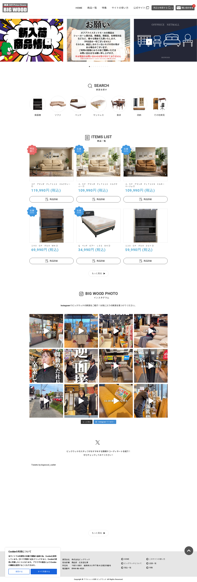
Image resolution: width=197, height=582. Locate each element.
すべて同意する (44, 572)
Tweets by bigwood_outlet (43, 465)
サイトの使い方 (120, 7)
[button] (48, 42)
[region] (32, 562)
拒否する (19, 572)
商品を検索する (162, 8)
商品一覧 (92, 7)
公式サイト (139, 7)
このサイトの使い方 (157, 559)
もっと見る (97, 273)
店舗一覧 (152, 563)
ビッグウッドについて (133, 563)
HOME (79, 7)
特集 (104, 7)
